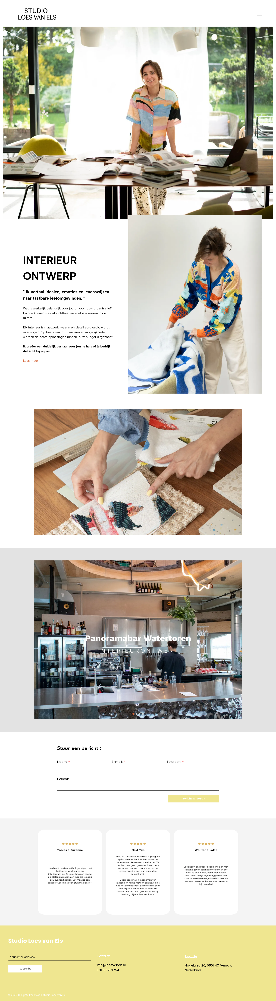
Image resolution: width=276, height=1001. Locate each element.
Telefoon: (174, 762)
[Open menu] (259, 14)
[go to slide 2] (136, 714)
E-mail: (117, 762)
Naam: (62, 762)
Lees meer (30, 361)
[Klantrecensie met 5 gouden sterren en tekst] (70, 872)
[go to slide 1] (133, 714)
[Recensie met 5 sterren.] (206, 872)
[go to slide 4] (143, 714)
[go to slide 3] (139, 714)
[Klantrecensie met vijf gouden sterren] (138, 872)
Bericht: (63, 779)
